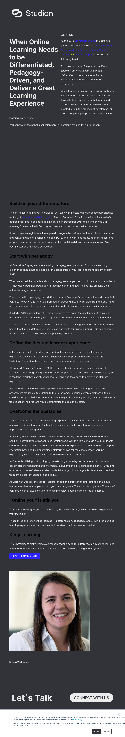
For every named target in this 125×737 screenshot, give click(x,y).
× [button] (118, 714)
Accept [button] (96, 731)
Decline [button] (106, 731)
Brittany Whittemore (19, 662)
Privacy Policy (77, 720)
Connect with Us (91, 698)
